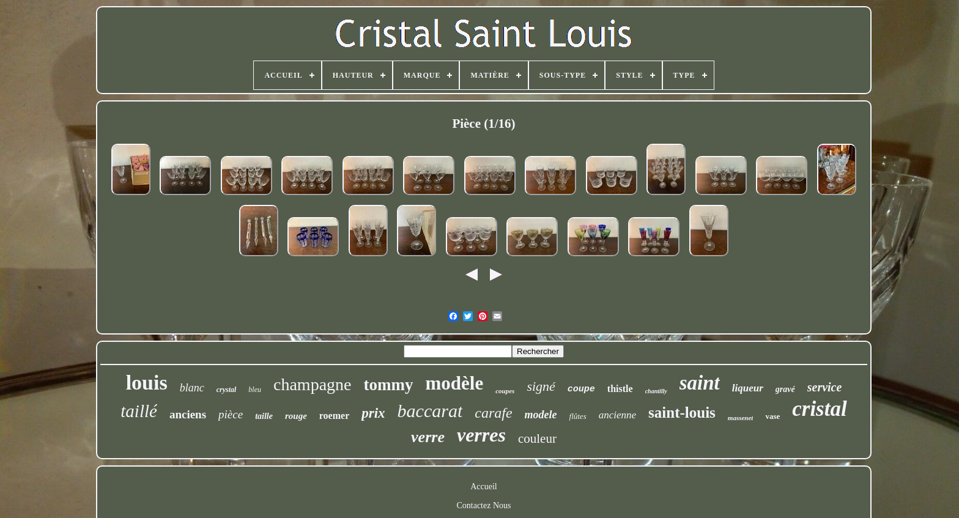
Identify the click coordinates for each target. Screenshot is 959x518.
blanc (192, 388)
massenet (741, 417)
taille (264, 416)
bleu (254, 389)
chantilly (656, 391)
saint (699, 383)
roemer (334, 415)
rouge (296, 416)
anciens (187, 414)
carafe (493, 413)
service (824, 387)
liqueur (747, 388)
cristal (819, 409)
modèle (455, 383)
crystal (227, 389)
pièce (230, 414)
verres (481, 435)
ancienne (617, 415)
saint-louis (682, 412)
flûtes (578, 416)
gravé (785, 389)
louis (147, 382)
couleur (537, 438)
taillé (138, 411)
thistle (620, 388)
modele (541, 415)
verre (428, 437)
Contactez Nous (483, 505)
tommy (388, 385)
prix (373, 413)
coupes (504, 390)
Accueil (483, 486)
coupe (581, 389)
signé (541, 386)
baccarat (430, 411)
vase (772, 416)
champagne (312, 384)
